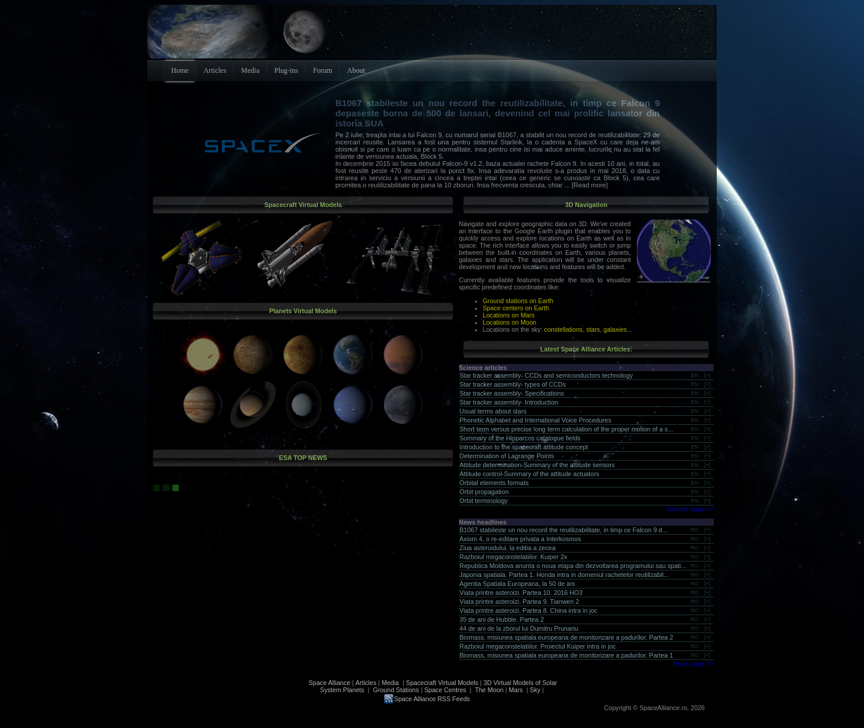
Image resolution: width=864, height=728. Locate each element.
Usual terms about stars (493, 411)
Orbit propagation (484, 491)
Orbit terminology (484, 500)
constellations (563, 329)
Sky (535, 689)
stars (593, 329)
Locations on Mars (509, 315)
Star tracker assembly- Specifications (512, 393)
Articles (365, 682)
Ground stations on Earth (518, 300)
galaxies (615, 329)
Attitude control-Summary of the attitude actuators (530, 473)
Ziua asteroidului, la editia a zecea (508, 547)
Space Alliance (330, 682)
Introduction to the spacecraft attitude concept (524, 447)
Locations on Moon (510, 322)
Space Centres (445, 689)
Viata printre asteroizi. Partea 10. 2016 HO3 (521, 592)
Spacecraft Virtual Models (442, 682)
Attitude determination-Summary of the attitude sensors (537, 464)
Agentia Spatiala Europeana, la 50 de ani (517, 583)
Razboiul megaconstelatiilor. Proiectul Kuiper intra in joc (538, 646)
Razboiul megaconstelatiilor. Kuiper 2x (514, 556)
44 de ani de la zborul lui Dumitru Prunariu (519, 628)
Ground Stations (396, 689)
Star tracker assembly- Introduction (509, 402)
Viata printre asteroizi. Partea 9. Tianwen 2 (520, 601)
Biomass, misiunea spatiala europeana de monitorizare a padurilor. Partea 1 (566, 655)
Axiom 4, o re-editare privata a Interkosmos (520, 538)
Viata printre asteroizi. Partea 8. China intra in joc (528, 610)
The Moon (488, 689)
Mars (516, 689)
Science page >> (690, 509)
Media (390, 682)
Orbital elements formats (494, 482)
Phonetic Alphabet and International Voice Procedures (536, 420)
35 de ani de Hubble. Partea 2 (502, 619)
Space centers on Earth (516, 307)
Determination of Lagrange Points (507, 455)
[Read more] (589, 185)
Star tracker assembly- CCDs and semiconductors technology (546, 375)
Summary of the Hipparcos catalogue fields (520, 438)
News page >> (693, 663)
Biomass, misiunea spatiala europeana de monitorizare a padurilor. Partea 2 (566, 637)
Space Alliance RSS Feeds (432, 698)
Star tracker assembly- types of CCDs (513, 384)
